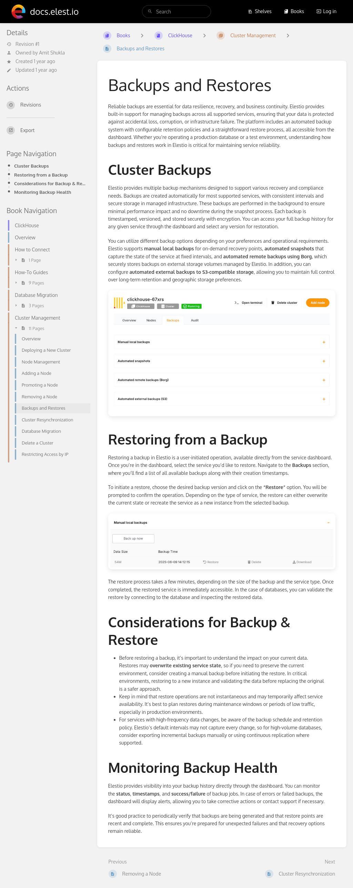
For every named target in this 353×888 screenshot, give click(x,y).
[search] (176, 11)
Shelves (260, 11)
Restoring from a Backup (41, 175)
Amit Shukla (52, 53)
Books (294, 11)
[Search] (150, 11)
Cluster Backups (31, 166)
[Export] (46, 130)
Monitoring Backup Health (42, 192)
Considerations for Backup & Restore (50, 183)
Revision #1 (23, 44)
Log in (326, 11)
